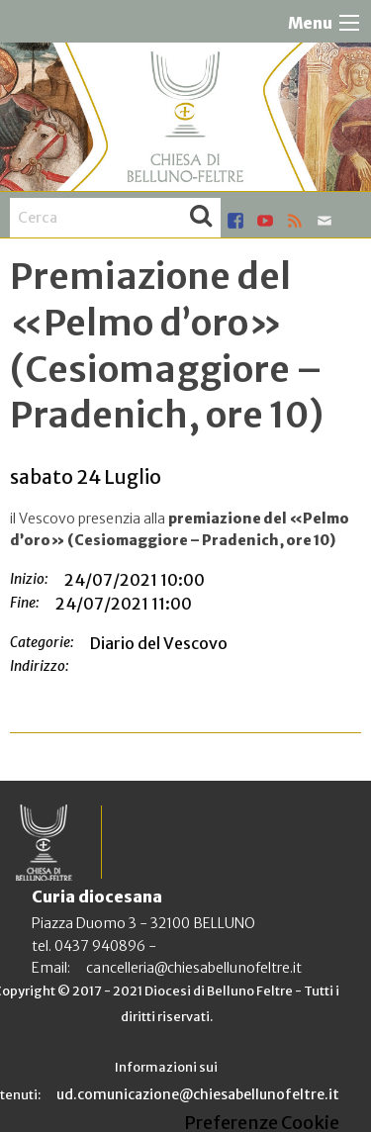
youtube (265, 220)
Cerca (201, 217)
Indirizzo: (39, 666)
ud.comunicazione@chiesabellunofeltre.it (197, 1094)
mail (324, 220)
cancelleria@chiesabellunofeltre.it (194, 968)
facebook (235, 220)
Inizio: (29, 579)
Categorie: (42, 642)
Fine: (25, 603)
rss (295, 220)
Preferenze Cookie (261, 1123)
